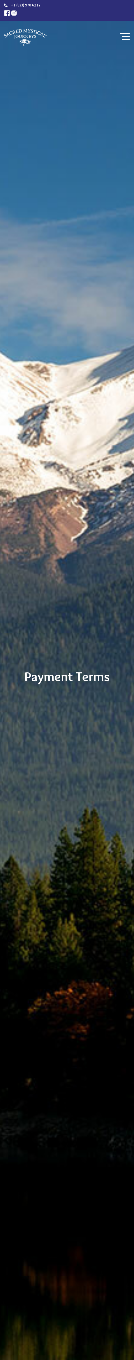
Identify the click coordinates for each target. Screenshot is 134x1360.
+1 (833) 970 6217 (25, 5)
